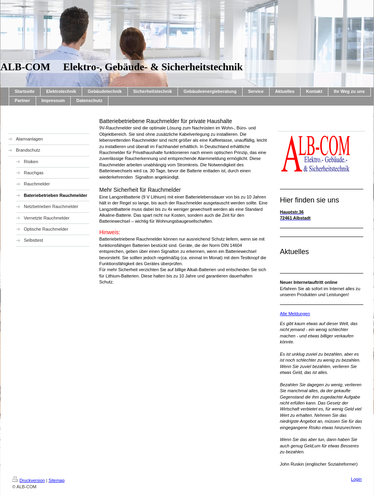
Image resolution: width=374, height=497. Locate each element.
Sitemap (56, 480)
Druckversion (28, 480)
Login (356, 479)
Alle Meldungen (295, 313)
